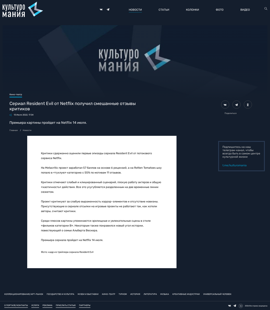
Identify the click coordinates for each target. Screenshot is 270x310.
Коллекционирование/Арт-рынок (23, 294)
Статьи (164, 9)
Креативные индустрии (186, 294)
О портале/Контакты (16, 305)
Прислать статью (66, 305)
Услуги (35, 305)
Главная (13, 130)
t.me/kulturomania (234, 165)
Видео (245, 9)
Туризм (123, 294)
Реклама (47, 305)
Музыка (164, 294)
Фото (220, 9)
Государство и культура (60, 294)
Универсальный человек (217, 294)
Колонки (192, 9)
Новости (135, 9)
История (135, 294)
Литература (150, 294)
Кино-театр (108, 294)
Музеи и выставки (88, 294)
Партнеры (84, 305)
